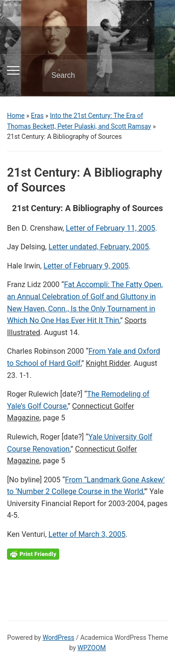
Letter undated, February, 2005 (99, 246)
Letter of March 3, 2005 (87, 534)
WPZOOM (91, 647)
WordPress (58, 637)
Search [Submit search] (153, 75)
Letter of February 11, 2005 (110, 228)
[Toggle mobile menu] (13, 70)
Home (16, 115)
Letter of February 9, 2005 (85, 265)
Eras (37, 115)
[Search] (93, 75)
